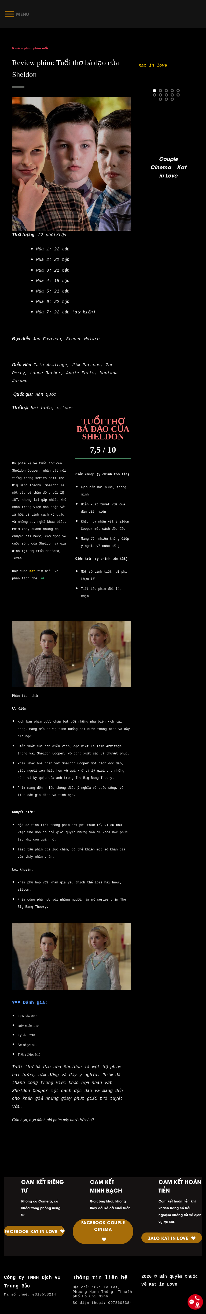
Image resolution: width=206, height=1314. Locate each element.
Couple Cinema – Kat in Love (168, 167)
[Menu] (16, 14)
